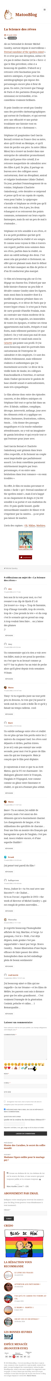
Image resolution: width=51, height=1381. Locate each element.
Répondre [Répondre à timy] (9, 679)
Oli (25, 525)
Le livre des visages (23, 1272)
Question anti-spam (12, 1117)
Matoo (11, 687)
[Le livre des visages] (8, 1275)
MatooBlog (26, 14)
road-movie (13, 975)
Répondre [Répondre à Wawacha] (9, 966)
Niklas (32, 525)
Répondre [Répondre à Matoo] (9, 714)
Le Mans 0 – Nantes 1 (24, 1307)
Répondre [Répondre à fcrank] (9, 872)
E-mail (7, 1083)
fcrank (11, 857)
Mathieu (40, 525)
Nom (6, 1074)
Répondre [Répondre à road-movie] (9, 1014)
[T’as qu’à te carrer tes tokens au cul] (8, 1298)
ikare (10, 723)
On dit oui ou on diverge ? (26, 1319)
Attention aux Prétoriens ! (27, 1284)
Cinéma (11, 38)
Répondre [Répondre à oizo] (9, 635)
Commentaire (10, 1035)
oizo (10, 589)
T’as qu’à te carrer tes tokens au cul (30, 1297)
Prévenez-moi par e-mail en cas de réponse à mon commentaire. (23, 1111)
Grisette (8, 342)
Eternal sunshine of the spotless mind (24, 51)
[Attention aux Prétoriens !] (8, 1287)
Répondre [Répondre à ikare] (9, 793)
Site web (7, 1092)
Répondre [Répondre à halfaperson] (9, 911)
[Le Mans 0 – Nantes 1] (8, 1310)
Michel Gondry (11, 568)
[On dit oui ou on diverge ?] (8, 1322)
